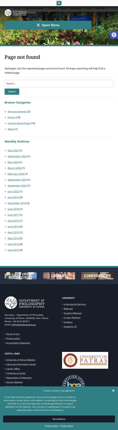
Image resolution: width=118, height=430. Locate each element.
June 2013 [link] (13, 244)
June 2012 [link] (13, 250)
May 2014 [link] (13, 238)
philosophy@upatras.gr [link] (24, 324)
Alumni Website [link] (14, 382)
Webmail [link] (68, 308)
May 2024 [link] (13, 162)
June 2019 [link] (13, 197)
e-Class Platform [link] (72, 317)
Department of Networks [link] (19, 377)
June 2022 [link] (13, 191)
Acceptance (59, 421)
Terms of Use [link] (13, 334)
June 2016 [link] (13, 220)
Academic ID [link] (70, 326)
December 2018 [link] (17, 203)
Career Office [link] (13, 368)
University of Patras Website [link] (20, 359)
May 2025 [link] (13, 150)
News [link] (11, 129)
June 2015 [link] (13, 226)
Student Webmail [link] (73, 313)
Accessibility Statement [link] (18, 342)
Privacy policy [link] (51, 427)
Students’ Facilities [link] (15, 386)
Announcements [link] (17, 111)
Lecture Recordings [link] (19, 123)
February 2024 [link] (16, 174)
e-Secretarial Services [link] (75, 304)
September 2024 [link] (17, 156)
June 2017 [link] (13, 215)
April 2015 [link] (13, 232)
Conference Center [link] (16, 373)
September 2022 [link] (17, 185)
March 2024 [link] (14, 168)
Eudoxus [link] (68, 322)
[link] (114, 35)
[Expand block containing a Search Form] (59, 3)
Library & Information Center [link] (21, 364)
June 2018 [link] (13, 209)
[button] (113, 392)
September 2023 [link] (17, 179)
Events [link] (11, 117)
